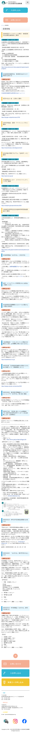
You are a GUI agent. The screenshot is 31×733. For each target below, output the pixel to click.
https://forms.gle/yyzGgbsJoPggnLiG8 (16, 439)
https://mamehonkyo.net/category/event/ (11, 147)
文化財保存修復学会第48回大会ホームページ (13, 93)
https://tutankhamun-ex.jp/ (8, 359)
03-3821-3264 (17, 494)
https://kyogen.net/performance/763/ (10, 117)
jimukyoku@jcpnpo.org (14, 495)
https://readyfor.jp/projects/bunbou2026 (11, 205)
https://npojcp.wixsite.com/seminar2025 (11, 386)
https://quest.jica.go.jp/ (7, 176)
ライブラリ (20, 276)
